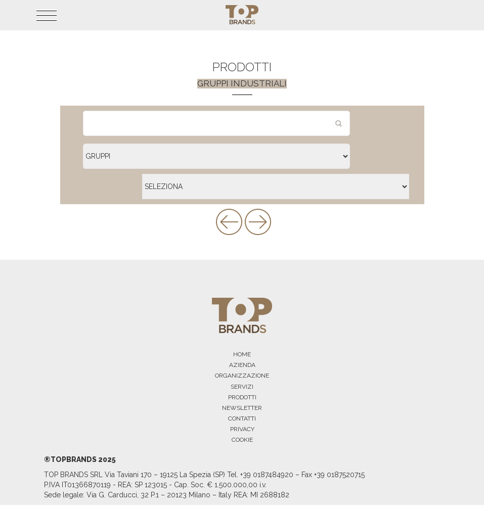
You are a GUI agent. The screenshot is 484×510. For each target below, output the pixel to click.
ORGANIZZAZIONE (242, 375)
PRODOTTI (242, 397)
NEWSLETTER (242, 407)
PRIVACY (242, 429)
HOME (242, 354)
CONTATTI (242, 418)
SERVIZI (242, 386)
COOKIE (242, 439)
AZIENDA (242, 364)
